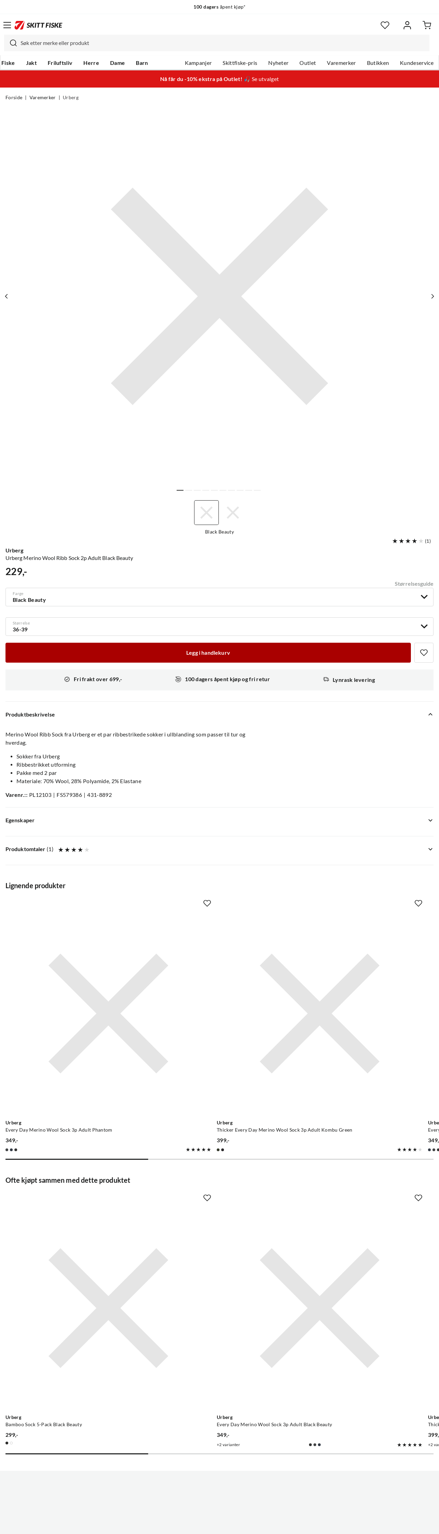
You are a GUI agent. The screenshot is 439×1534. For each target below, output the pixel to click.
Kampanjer (198, 63)
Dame (117, 63)
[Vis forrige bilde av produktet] (8, 296)
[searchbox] (223, 42)
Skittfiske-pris (240, 63)
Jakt (31, 63)
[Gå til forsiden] (38, 25)
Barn (142, 63)
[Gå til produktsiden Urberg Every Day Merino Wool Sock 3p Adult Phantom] (72, 978)
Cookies (261, 1523)
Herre (91, 63)
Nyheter (278, 63)
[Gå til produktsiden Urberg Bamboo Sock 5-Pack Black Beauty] (72, 1201)
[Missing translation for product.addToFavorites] (424, 653)
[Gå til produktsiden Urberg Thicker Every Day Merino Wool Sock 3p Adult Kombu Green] (212, 978)
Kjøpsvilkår (234, 1523)
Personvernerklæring (192, 1523)
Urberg (71, 97)
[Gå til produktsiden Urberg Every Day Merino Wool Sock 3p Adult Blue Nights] (352, 978)
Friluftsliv (60, 63)
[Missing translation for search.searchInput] (10, 42)
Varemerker (341, 63)
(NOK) (219, 1494)
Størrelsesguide (414, 584)
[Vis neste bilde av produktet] (431, 296)
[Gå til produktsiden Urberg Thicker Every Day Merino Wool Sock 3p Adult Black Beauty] (352, 1201)
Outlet (307, 63)
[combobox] (216, 43)
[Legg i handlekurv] (208, 653)
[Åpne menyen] (7, 25)
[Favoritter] (385, 25)
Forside (13, 97)
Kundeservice (417, 63)
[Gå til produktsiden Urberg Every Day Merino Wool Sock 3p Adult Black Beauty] (212, 1201)
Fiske (8, 63)
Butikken (378, 63)
